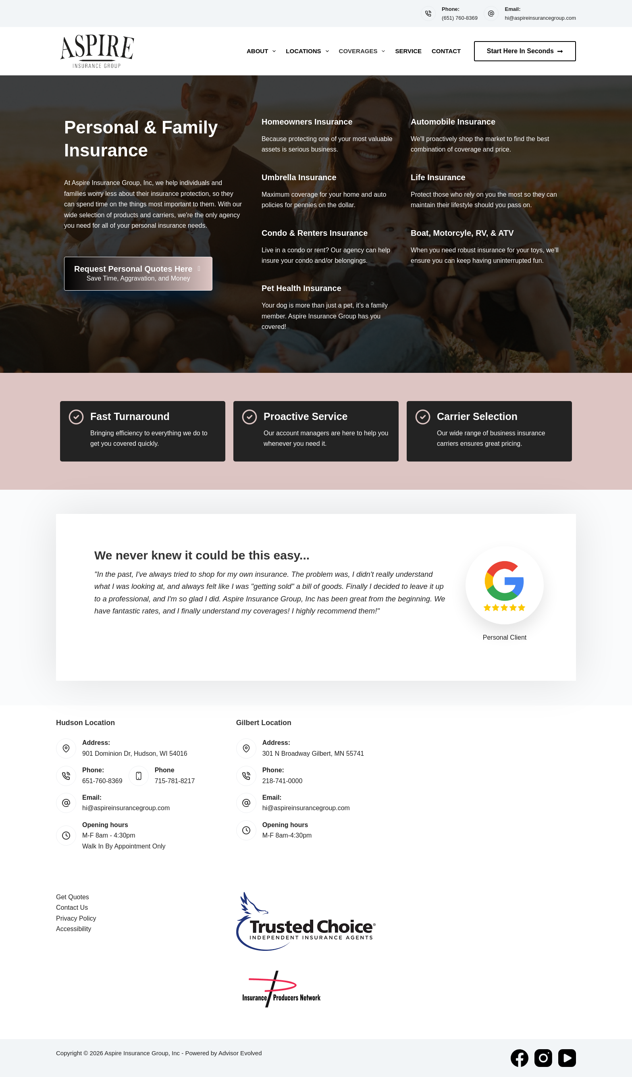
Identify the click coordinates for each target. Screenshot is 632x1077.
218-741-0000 (282, 781)
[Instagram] (543, 1058)
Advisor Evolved (240, 1053)
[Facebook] (519, 1058)
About (263, 51)
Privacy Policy (76, 918)
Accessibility (73, 928)
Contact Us (72, 907)
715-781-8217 (175, 781)
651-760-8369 (102, 781)
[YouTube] (567, 1058)
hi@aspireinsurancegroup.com (540, 18)
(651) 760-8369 (460, 18)
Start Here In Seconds (525, 51)
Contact (446, 51)
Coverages (364, 51)
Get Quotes (72, 897)
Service (408, 51)
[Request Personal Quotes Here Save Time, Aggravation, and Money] (138, 274)
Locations (309, 51)
